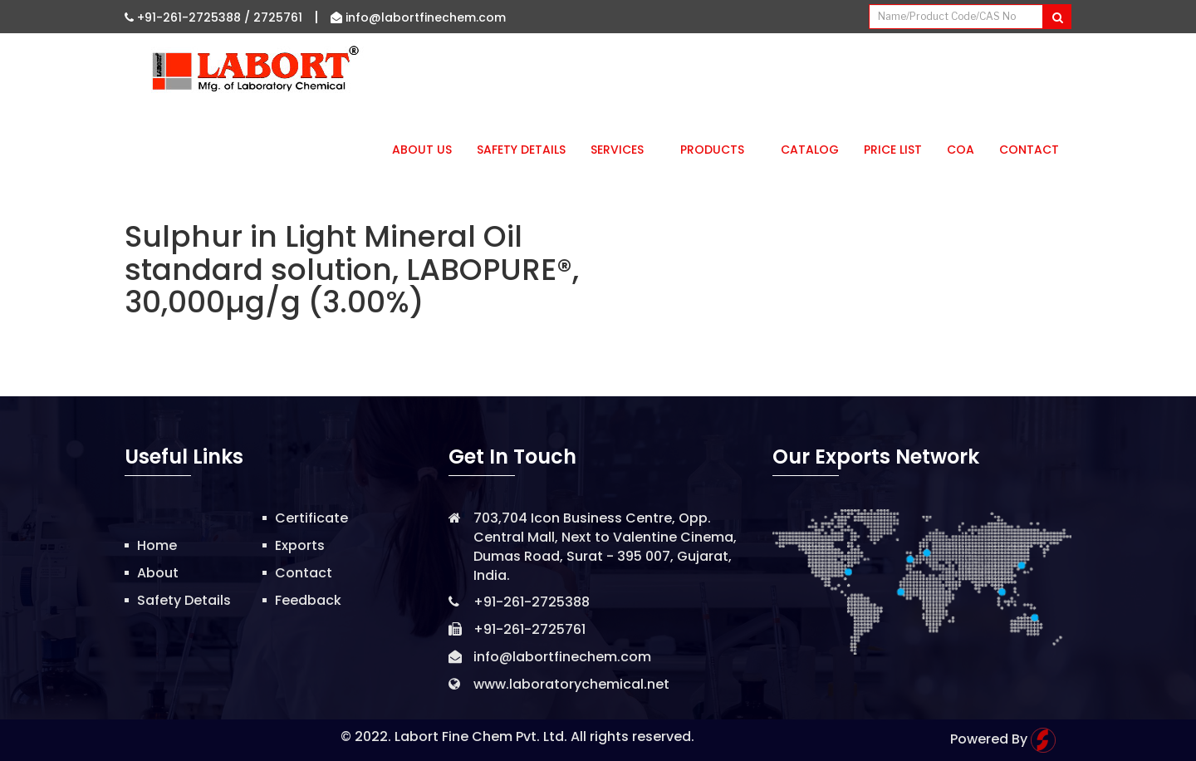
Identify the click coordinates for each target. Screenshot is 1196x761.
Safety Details (521, 149)
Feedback (308, 600)
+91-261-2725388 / (189, 17)
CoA (960, 149)
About (158, 572)
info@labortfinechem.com (418, 17)
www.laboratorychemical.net (571, 684)
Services (623, 149)
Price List (893, 149)
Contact (1029, 149)
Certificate (311, 518)
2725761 (277, 17)
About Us (422, 149)
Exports (300, 545)
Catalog (810, 149)
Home (157, 545)
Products (718, 149)
